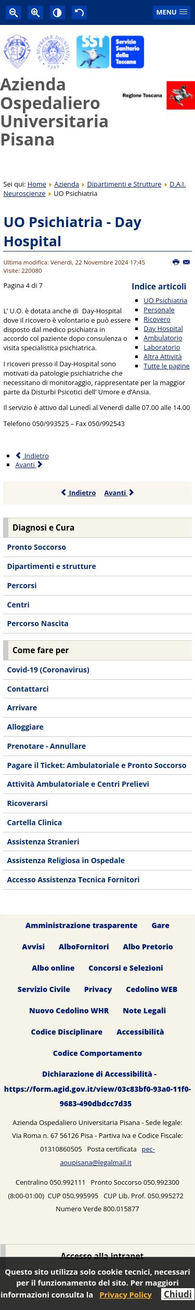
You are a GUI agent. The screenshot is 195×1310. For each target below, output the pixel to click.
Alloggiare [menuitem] (25, 727)
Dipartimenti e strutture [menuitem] (51, 566)
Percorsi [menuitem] (21, 585)
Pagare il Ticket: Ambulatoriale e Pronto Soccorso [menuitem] (96, 765)
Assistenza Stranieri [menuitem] (43, 841)
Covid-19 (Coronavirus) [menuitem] (48, 669)
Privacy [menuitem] (98, 989)
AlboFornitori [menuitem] (84, 946)
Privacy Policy (125, 1294)
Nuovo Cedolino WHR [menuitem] (69, 1010)
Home (37, 184)
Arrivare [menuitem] (22, 707)
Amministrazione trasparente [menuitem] (81, 925)
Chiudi (178, 1294)
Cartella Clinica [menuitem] (34, 822)
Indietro (78, 492)
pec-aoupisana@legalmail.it (107, 1155)
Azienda (67, 184)
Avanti (119, 492)
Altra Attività (162, 356)
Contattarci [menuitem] (27, 689)
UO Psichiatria (165, 300)
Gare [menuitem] (160, 925)
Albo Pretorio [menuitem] (148, 946)
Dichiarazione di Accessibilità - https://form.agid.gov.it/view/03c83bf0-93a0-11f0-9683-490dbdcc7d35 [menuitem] (97, 1088)
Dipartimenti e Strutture (124, 184)
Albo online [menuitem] (53, 968)
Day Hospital (163, 328)
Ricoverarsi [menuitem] (27, 803)
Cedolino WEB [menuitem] (151, 989)
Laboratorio (162, 347)
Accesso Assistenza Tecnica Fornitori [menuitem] (73, 879)
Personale (159, 309)
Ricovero (157, 319)
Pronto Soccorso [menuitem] (36, 547)
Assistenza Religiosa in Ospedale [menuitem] (66, 860)
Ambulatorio (163, 337)
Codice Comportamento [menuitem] (97, 1053)
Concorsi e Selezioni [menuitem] (125, 968)
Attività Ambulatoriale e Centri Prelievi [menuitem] (78, 784)
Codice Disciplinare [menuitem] (67, 1032)
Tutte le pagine (166, 365)
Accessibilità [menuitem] (140, 1032)
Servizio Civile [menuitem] (44, 989)
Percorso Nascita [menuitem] (37, 623)
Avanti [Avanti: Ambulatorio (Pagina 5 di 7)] (29, 464)
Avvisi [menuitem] (33, 946)
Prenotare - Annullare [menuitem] (46, 746)
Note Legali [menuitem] (144, 1010)
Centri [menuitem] (18, 605)
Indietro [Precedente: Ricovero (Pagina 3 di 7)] (31, 455)
